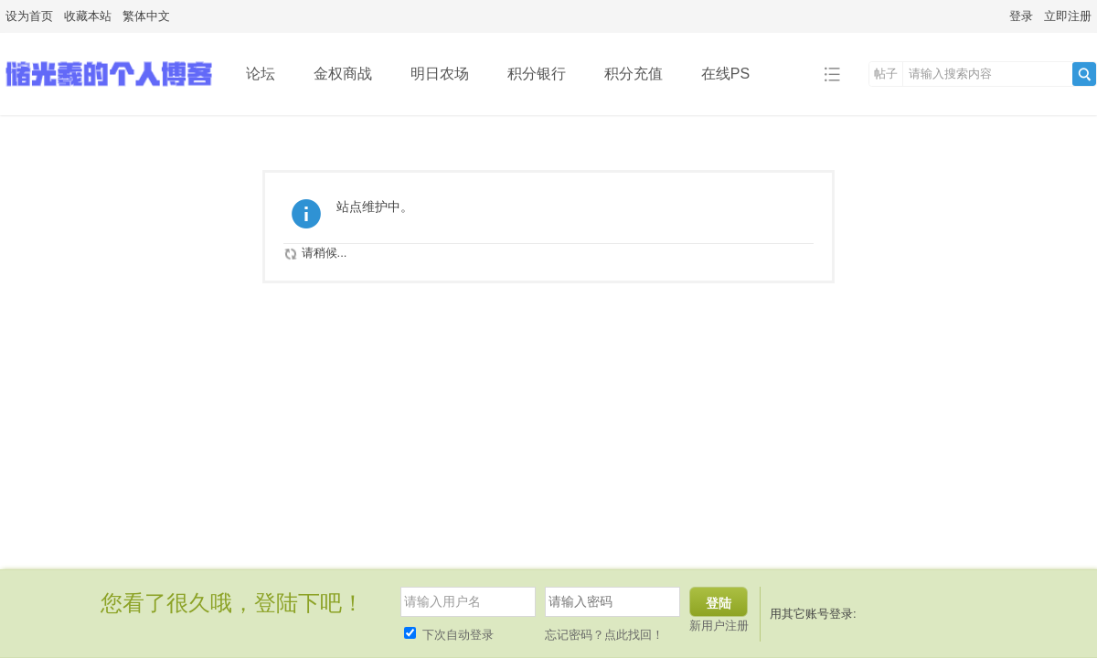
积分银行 (536, 73)
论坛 (260, 73)
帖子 (886, 73)
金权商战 (343, 73)
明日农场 (439, 73)
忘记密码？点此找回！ (604, 635)
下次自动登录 (449, 635)
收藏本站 (88, 16)
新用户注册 (719, 625)
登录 (1021, 16)
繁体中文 (146, 16)
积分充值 (633, 73)
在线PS (725, 73)
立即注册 (1068, 16)
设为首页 (29, 16)
